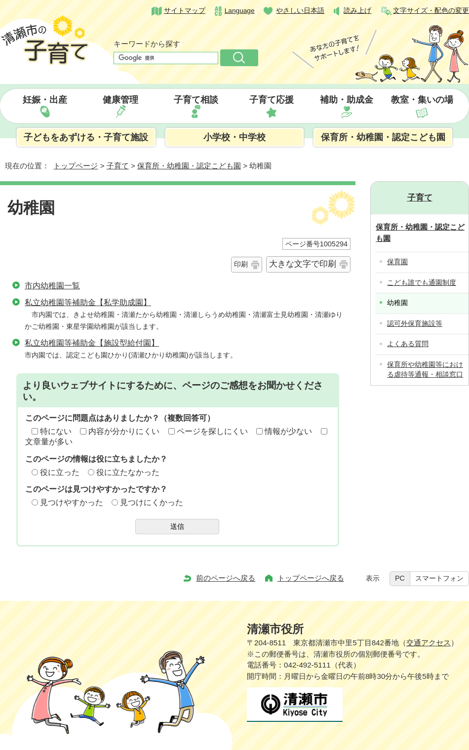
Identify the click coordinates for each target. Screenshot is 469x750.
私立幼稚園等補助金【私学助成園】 (88, 302)
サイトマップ (184, 10)
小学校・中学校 (234, 137)
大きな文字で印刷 (302, 264)
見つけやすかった (71, 502)
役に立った (59, 472)
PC (400, 578)
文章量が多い (49, 441)
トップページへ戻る (310, 578)
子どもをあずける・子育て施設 (86, 137)
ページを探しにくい (212, 431)
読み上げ (357, 10)
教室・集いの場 (422, 100)
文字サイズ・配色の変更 (431, 10)
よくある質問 (408, 344)
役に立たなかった (127, 472)
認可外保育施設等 (414, 323)
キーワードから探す (147, 43)
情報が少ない (288, 431)
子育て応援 (271, 100)
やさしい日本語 (300, 10)
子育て (118, 165)
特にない (56, 431)
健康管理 (120, 100)
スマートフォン (439, 578)
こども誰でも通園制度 (421, 282)
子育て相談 (196, 100)
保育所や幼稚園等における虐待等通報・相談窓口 (425, 370)
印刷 (241, 264)
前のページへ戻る (225, 578)
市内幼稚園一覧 (52, 285)
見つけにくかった (151, 502)
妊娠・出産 (45, 100)
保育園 (397, 262)
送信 (177, 526)
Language (240, 10)
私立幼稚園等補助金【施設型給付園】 (92, 343)
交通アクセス (428, 642)
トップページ (75, 165)
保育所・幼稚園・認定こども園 (383, 137)
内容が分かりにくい (123, 431)
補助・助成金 (346, 100)
